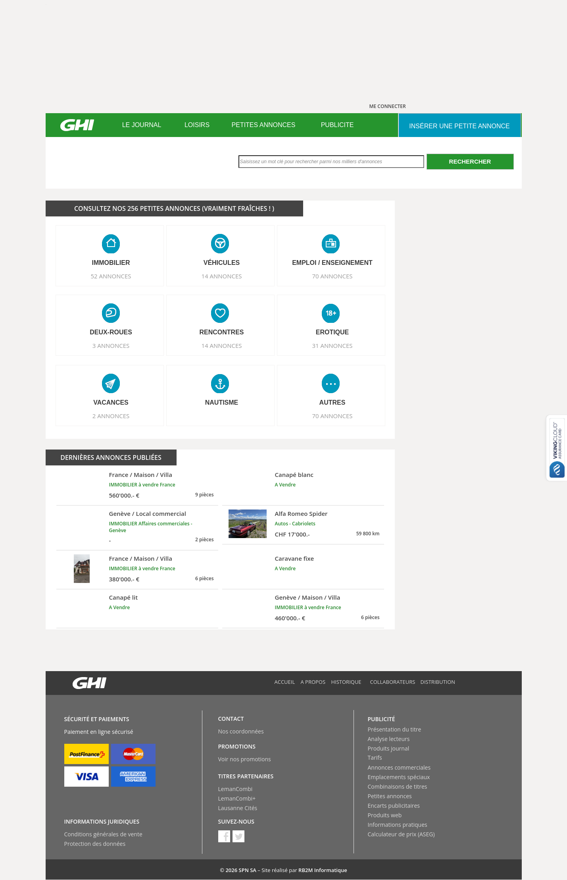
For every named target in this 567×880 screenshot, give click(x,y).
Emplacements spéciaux (399, 777)
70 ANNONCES (332, 276)
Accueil (285, 681)
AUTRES (332, 402)
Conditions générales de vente (103, 834)
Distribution (438, 681)
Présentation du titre (394, 729)
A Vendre (285, 484)
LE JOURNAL (141, 125)
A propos (313, 681)
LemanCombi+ (237, 798)
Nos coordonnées (241, 731)
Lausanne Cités (238, 808)
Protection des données (95, 843)
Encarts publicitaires (394, 805)
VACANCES (111, 402)
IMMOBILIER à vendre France (142, 484)
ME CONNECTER (387, 106)
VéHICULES (222, 262)
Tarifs (375, 757)
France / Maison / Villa (140, 475)
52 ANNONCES (110, 276)
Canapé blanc (294, 475)
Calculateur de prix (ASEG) (401, 834)
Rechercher (470, 161)
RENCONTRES (221, 332)
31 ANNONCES (332, 345)
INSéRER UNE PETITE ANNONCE (459, 126)
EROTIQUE (332, 332)
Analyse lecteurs (389, 739)
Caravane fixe (294, 558)
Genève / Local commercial (147, 513)
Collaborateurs (392, 681)
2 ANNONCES (111, 416)
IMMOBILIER (111, 262)
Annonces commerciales (399, 767)
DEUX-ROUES (111, 332)
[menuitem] (142, 125)
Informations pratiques (397, 824)
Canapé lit (123, 597)
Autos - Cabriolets (295, 523)
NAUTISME (221, 402)
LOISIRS (197, 125)
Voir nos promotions (244, 759)
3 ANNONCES (111, 345)
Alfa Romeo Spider (301, 513)
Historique (346, 681)
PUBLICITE (337, 125)
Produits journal (388, 748)
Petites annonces (390, 796)
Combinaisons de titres (397, 786)
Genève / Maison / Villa (307, 597)
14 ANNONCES (221, 276)
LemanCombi (235, 789)
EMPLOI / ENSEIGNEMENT (332, 262)
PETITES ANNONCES (264, 125)
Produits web (385, 815)
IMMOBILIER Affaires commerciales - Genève (150, 527)
